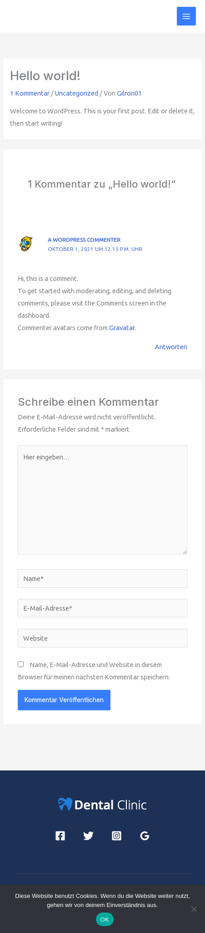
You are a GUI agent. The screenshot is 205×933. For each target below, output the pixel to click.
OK (104, 919)
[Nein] (193, 908)
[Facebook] (60, 836)
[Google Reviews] (145, 836)
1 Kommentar (30, 93)
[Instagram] (116, 836)
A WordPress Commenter (84, 240)
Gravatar (122, 327)
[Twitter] (88, 836)
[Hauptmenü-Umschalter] (186, 16)
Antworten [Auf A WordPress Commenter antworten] (171, 347)
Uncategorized (76, 93)
